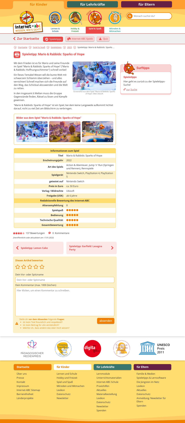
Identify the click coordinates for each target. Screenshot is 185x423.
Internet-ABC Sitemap (28, 390)
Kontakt (21, 382)
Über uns (22, 373)
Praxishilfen (103, 386)
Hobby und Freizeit (67, 377)
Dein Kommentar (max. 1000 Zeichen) (35, 286)
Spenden (101, 410)
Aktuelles (101, 390)
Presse (20, 377)
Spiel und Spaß (65, 382)
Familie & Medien (146, 373)
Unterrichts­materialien (109, 377)
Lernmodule (103, 373)
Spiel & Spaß (39, 48)
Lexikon (61, 390)
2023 (69, 48)
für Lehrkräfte (92, 4)
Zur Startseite (26, 39)
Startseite (22, 48)
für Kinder (38, 4)
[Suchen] (130, 19)
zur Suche (131, 90)
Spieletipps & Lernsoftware (151, 377)
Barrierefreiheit (25, 394)
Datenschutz (64, 394)
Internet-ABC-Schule (107, 382)
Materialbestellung (107, 394)
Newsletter (63, 398)
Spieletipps (56, 48)
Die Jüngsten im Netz (148, 382)
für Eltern (146, 4)
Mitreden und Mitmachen (70, 386)
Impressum (23, 386)
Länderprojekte (25, 398)
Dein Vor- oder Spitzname (29, 275)
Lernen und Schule (67, 373)
